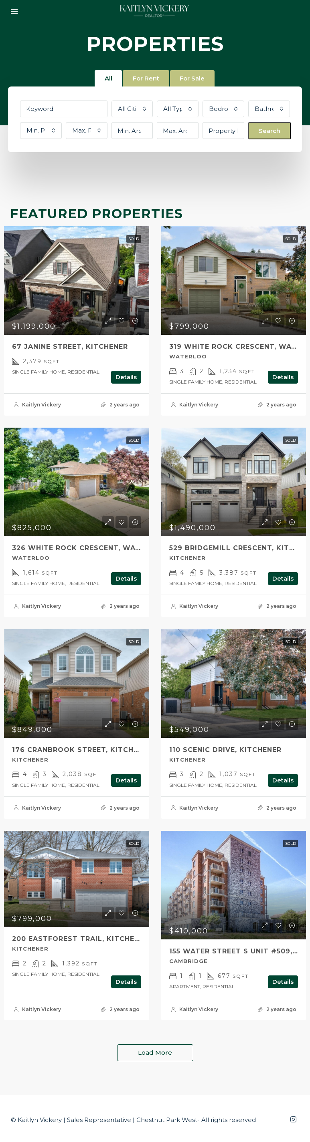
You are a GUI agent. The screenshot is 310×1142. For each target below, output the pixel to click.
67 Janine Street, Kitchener (70, 346)
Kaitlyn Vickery (41, 405)
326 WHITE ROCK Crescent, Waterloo (89, 548)
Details (126, 377)
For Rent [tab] (146, 78)
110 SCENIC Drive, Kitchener (225, 750)
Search (269, 131)
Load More (155, 1052)
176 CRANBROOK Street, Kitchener (82, 750)
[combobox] (132, 109)
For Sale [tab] (192, 78)
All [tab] (108, 78)
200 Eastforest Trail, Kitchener (80, 939)
